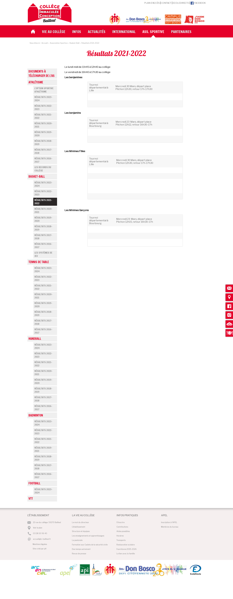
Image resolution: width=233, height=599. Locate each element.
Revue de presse (79, 553)
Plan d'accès (152, 3)
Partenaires (181, 31)
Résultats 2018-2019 (43, 142)
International (124, 31)
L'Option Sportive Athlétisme (43, 90)
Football (34, 483)
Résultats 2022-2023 (43, 107)
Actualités (96, 31)
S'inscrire (120, 522)
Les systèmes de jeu (43, 254)
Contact (166, 3)
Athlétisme (36, 82)
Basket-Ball (37, 176)
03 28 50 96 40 (40, 533)
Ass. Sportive (153, 31)
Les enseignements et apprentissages (88, 536)
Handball (35, 339)
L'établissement (78, 527)
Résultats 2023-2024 (43, 98)
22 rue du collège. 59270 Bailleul (47, 522)
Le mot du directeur (80, 522)
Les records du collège (42, 169)
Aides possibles (123, 531)
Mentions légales (40, 544)
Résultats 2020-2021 (43, 125)
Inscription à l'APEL (169, 522)
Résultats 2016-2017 (43, 160)
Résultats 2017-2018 (43, 151)
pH (45, 549)
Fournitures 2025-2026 (126, 549)
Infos (76, 31)
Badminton (36, 415)
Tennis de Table (39, 262)
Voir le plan (37, 528)
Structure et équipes (81, 531)
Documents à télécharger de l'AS (42, 73)
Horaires (120, 536)
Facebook (198, 3)
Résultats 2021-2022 (43, 116)
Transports (121, 540)
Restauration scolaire (125, 545)
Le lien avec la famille (125, 553)
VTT (31, 498)
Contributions (122, 527)
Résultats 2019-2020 (43, 134)
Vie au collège (53, 31)
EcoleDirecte (181, 3)
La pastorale (77, 540)
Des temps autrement (81, 549)
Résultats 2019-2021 (43, 449)
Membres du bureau (169, 527)
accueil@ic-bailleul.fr (42, 539)
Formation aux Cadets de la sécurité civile (90, 545)
